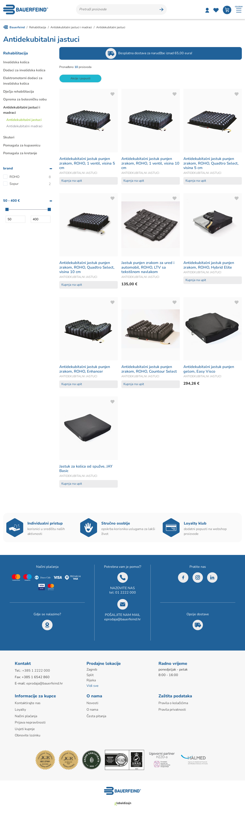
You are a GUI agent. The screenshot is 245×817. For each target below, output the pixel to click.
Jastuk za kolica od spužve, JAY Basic (85, 468)
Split (90, 675)
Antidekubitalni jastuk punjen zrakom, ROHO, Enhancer (84, 369)
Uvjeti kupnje (25, 729)
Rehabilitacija (15, 53)
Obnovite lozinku (27, 735)
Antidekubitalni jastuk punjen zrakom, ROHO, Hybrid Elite (208, 265)
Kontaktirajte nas (28, 703)
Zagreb (92, 669)
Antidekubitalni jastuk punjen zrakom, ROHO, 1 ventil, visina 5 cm (87, 163)
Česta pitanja (96, 716)
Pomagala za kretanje (20, 153)
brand (8, 168)
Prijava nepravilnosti (30, 722)
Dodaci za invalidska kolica (24, 70)
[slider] (7, 209)
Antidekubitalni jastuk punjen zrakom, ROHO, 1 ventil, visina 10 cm (150, 163)
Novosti (92, 703)
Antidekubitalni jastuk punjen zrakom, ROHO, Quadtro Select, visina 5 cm (210, 163)
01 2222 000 (125, 592)
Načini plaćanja (26, 716)
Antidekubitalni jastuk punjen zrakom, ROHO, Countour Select (149, 369)
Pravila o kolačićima (173, 703)
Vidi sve (93, 685)
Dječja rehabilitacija (18, 91)
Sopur (14, 183)
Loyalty (20, 709)
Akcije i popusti (80, 78)
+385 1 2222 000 (36, 670)
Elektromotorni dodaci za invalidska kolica (22, 81)
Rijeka (91, 680)
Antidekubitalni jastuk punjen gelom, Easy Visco (208, 369)
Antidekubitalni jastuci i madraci (21, 110)
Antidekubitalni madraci (24, 126)
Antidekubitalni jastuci (24, 120)
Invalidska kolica (16, 62)
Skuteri (8, 137)
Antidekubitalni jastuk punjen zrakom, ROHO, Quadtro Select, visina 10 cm (86, 267)
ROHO (14, 176)
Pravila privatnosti (172, 709)
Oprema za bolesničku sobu (25, 99)
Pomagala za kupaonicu (21, 145)
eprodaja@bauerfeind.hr (122, 619)
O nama (92, 709)
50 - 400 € (11, 200)
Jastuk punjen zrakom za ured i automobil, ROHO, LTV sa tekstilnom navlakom (147, 267)
